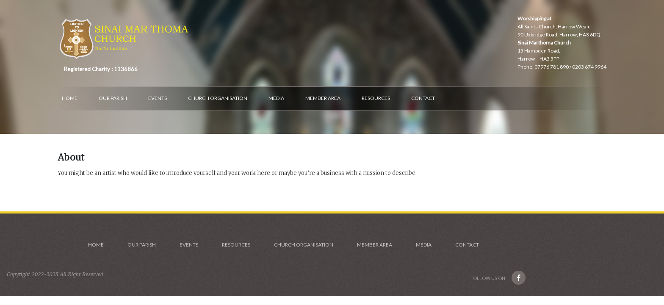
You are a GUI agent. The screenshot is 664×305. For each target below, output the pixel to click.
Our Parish (113, 98)
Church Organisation (217, 98)
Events (157, 98)
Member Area (322, 98)
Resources (376, 98)
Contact (423, 98)
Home (69, 98)
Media (276, 98)
